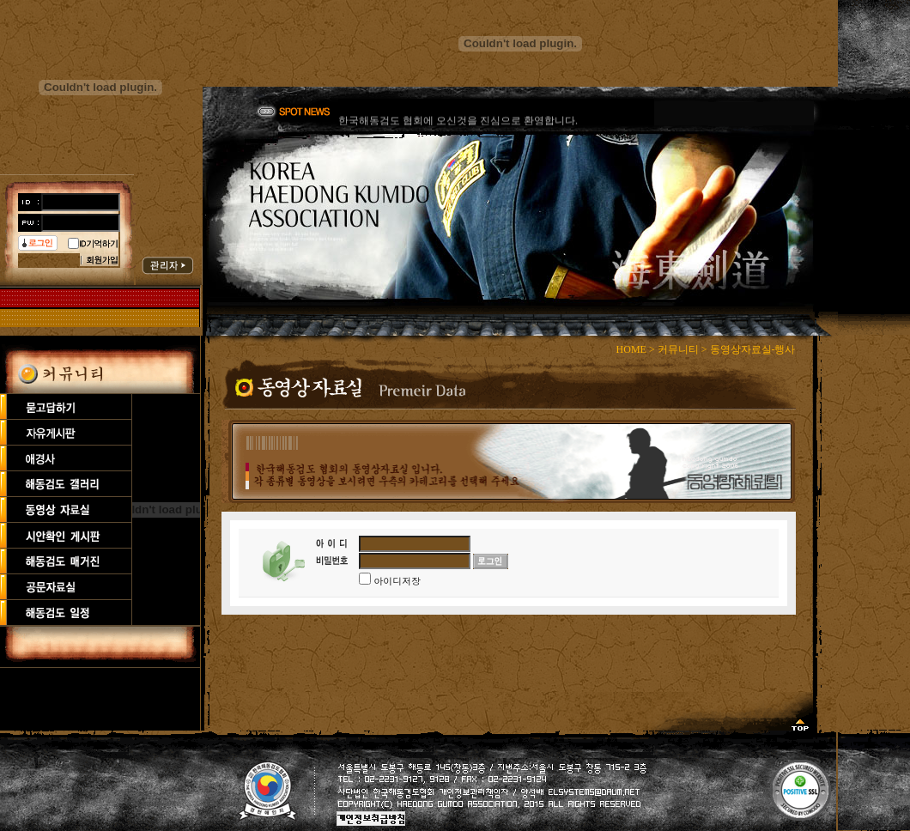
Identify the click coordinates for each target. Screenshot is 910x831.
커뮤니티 (678, 349)
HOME (631, 349)
